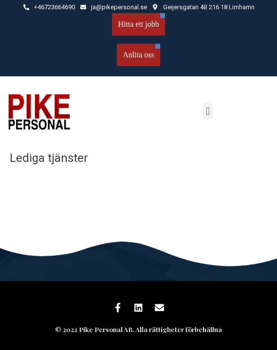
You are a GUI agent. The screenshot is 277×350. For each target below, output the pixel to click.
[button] (207, 111)
